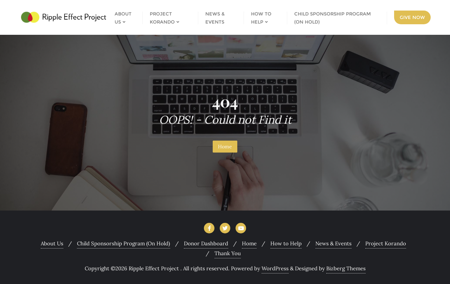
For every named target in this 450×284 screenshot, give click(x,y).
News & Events (333, 243)
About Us (52, 243)
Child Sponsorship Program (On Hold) (123, 243)
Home (225, 146)
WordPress (275, 268)
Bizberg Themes (346, 268)
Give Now (412, 17)
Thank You (227, 253)
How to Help (286, 243)
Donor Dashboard (206, 243)
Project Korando (385, 243)
